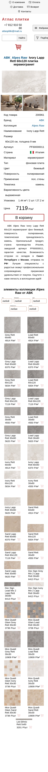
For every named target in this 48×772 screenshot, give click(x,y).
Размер (30, 305)
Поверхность (13, 305)
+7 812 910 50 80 (13, 26)
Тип (3, 297)
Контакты (24, 11)
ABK (41, 120)
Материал (16, 297)
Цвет (34, 297)
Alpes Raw (19, 57)
